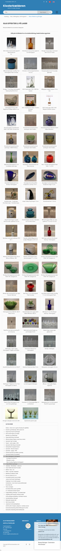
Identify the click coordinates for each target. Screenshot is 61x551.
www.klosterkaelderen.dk (45, 539)
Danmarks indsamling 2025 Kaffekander (15, 509)
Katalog (6, 16)
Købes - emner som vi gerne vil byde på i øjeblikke (17, 427)
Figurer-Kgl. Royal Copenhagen (13, 431)
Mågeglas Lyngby (10, 460)
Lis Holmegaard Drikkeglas (30, 384)
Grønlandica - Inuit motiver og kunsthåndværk (16, 483)
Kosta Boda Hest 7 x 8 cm (49, 201)
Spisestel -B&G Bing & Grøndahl (13, 445)
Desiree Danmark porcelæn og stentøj (14, 452)
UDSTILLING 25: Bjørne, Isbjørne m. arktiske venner (17, 505)
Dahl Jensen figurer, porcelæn (12, 433)
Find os (38, 520)
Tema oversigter (9, 486)
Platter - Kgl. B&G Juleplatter (12, 471)
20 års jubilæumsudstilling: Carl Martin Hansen (16, 496)
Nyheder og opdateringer (11, 435)
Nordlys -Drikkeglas (49, 348)
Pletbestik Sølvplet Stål (11, 500)
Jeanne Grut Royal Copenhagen (13, 479)
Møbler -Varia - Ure (10, 469)
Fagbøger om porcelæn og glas (13, 481)
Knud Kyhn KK (9, 485)
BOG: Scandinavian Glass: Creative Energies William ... (30, 109)
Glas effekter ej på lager (11, 464)
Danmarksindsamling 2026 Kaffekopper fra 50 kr (17, 507)
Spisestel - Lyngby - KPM (11, 450)
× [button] (58, 524)
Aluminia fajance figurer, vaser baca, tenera (15, 439)
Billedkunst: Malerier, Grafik (12, 473)
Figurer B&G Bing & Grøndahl (12, 437)
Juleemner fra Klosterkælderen (13, 504)
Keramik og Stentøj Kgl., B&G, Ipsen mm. (15, 429)
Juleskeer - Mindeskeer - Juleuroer (13, 465)
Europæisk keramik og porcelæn (13, 477)
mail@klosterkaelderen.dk (12, 534)
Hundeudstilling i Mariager (12, 498)
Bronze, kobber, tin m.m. (11, 475)
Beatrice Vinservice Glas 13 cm (30, 367)
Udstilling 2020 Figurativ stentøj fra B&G (15, 494)
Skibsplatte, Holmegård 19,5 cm (50, 367)
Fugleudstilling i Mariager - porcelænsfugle (15, 492)
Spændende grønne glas (30, 420)
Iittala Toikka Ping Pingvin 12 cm (31, 201)
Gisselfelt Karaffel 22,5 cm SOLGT (11, 367)
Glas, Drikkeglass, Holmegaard (18, 16)
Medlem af (25, 521)
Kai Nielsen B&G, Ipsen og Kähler (13, 488)
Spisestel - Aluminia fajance (12, 448)
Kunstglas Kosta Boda (11, 458)
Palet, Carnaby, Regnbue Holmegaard (14, 462)
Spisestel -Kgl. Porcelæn (11, 441)
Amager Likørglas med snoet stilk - (11, 420)
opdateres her (41, 531)
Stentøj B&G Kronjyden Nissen (13, 446)
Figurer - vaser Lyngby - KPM (12, 443)
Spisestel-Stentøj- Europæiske (13, 454)
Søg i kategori (43, 12)
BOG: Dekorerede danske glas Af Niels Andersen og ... (11, 52)
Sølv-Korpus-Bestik (10, 502)
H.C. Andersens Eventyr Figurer (13, 490)
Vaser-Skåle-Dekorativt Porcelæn (13, 467)
